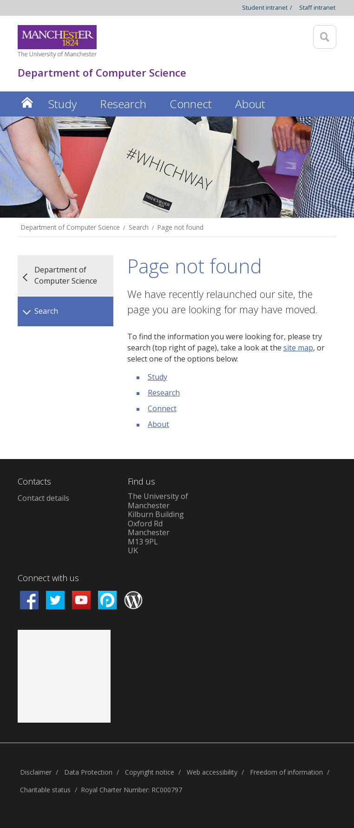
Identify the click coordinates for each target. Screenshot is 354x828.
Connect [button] (191, 103)
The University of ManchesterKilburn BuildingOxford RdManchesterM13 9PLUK (158, 523)
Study (157, 377)
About (158, 424)
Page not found (180, 227)
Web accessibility (212, 772)
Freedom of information (286, 772)
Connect (162, 408)
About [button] (250, 103)
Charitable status (45, 789)
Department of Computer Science (70, 227)
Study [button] (62, 103)
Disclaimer (36, 772)
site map (298, 348)
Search (139, 227)
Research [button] (123, 103)
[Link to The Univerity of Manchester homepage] (57, 41)
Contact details (43, 498)
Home (27, 102)
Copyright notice (149, 772)
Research (164, 393)
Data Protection (88, 772)
